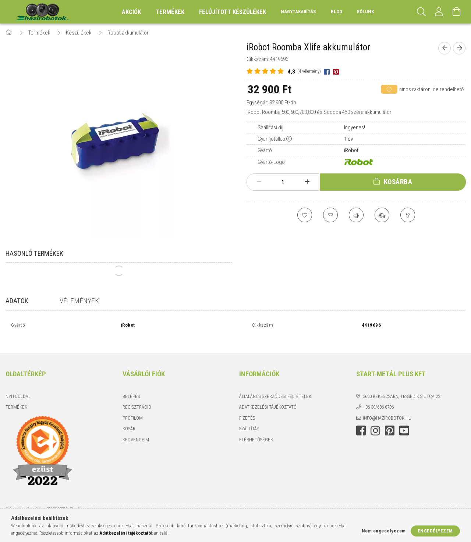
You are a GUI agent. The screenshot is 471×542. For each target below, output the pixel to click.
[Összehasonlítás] (382, 215)
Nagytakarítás (298, 11)
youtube (404, 422)
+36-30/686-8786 (378, 399)
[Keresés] (421, 12)
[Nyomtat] (356, 215)
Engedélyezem (435, 531)
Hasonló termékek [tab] (34, 253)
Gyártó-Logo (271, 162)
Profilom (133, 410)
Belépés (131, 388)
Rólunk (365, 11)
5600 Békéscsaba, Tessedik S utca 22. (402, 388)
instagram (375, 422)
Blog (336, 11)
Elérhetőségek (256, 431)
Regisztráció (137, 399)
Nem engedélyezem (384, 531)
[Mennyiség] (283, 181)
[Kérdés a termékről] (407, 215)
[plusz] (307, 182)
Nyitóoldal (18, 388)
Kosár (129, 421)
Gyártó (265, 150)
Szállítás (249, 421)
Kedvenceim (136, 431)
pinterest (389, 422)
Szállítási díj (270, 127)
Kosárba (398, 181)
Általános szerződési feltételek (275, 388)
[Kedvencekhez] (304, 215)
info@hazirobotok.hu (387, 410)
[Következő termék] (459, 48)
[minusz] (259, 182)
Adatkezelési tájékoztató (268, 399)
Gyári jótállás (271, 139)
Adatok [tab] (17, 301)
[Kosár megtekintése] (456, 12)
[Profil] (439, 12)
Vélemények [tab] (79, 301)
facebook (361, 422)
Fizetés (247, 410)
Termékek (16, 399)
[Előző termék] (444, 48)
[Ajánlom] (330, 215)
